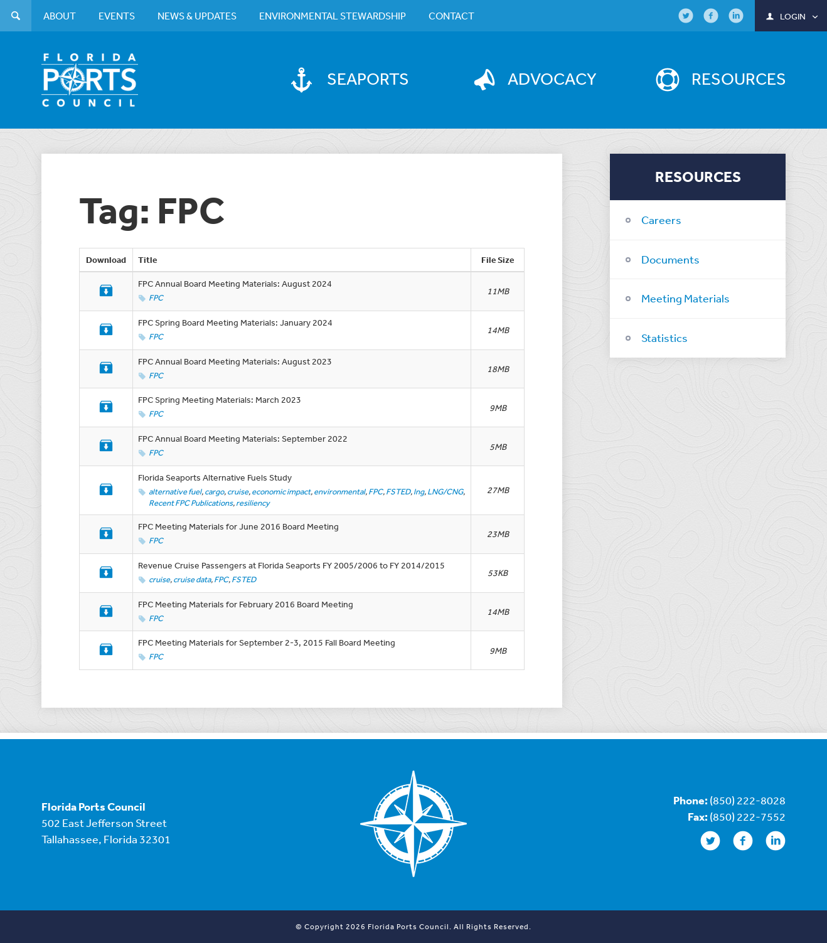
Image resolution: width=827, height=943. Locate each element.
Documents (670, 259)
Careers (661, 219)
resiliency (253, 503)
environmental (339, 491)
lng (419, 491)
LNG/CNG (445, 491)
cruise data (192, 579)
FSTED (398, 491)
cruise (237, 491)
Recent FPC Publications (191, 503)
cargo (214, 491)
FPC (156, 297)
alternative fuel (175, 491)
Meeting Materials (685, 298)
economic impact (281, 491)
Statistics (664, 337)
